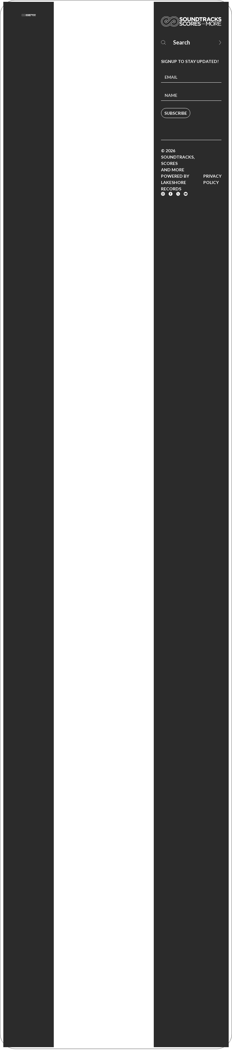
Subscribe (175, 113)
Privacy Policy (212, 179)
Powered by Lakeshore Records (175, 182)
